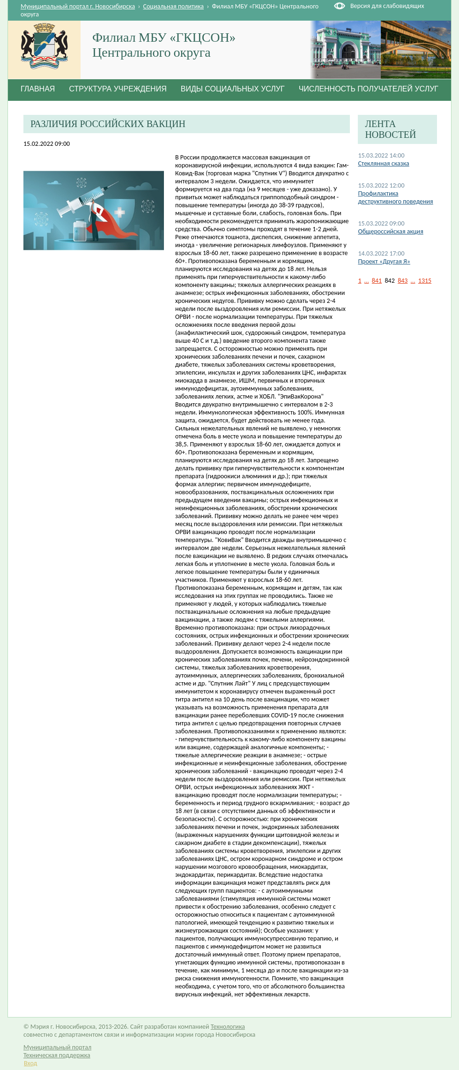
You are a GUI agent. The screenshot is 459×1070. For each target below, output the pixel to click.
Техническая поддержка (56, 1055)
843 (402, 281)
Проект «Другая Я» (384, 261)
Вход (30, 1063)
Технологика (228, 1027)
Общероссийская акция (390, 231)
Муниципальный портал (57, 1047)
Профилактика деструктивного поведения (395, 197)
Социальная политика (173, 6)
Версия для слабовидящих (387, 6)
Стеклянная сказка (383, 163)
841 (377, 281)
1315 (424, 281)
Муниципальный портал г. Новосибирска (78, 6)
